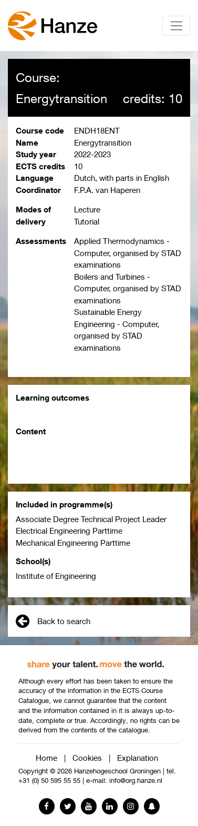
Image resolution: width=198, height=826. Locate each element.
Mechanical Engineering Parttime (73, 542)
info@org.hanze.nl (135, 780)
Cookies (87, 757)
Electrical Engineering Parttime (69, 530)
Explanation (137, 757)
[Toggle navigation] (176, 26)
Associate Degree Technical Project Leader (91, 519)
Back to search (53, 621)
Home (46, 757)
